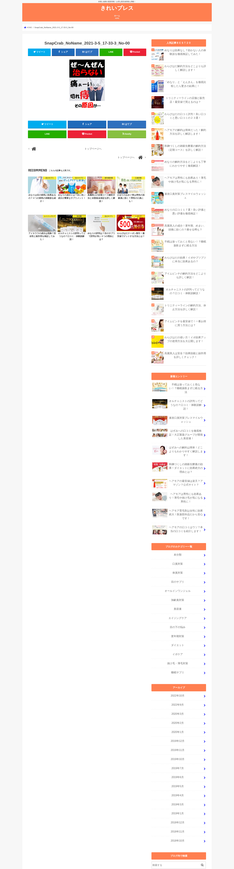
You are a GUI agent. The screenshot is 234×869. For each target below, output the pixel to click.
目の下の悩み (177, 608)
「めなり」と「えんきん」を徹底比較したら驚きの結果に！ (185, 84)
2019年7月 (177, 742)
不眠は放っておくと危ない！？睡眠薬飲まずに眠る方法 (185, 243)
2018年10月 (177, 811)
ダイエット (178, 625)
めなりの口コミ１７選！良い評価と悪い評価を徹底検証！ (185, 211)
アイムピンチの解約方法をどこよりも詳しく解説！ (185, 275)
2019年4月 (177, 768)
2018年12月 (177, 794)
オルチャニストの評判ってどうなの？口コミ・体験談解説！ (185, 291)
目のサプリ (178, 565)
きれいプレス (117, 8)
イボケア (177, 633)
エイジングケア (177, 599)
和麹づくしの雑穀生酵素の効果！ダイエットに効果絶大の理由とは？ (177, 455)
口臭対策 (177, 547)
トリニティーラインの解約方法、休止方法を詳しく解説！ (185, 307)
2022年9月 (177, 682)
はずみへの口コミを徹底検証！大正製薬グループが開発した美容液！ (177, 426)
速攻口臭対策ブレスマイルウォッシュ (185, 193)
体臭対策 (177, 556)
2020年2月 (177, 699)
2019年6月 (177, 751)
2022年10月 (177, 673)
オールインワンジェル (177, 573)
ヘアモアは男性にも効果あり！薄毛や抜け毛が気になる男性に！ (185, 179)
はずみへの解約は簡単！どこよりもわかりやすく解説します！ (177, 441)
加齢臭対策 (178, 582)
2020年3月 (177, 691)
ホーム (117, 17)
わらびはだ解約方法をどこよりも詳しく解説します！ (185, 68)
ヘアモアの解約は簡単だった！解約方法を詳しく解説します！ (185, 132)
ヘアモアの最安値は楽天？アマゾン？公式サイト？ (177, 470)
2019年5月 (177, 759)
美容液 (177, 590)
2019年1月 (177, 785)
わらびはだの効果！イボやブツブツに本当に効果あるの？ (185, 259)
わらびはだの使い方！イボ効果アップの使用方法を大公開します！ (185, 339)
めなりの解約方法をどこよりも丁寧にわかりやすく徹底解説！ (185, 163)
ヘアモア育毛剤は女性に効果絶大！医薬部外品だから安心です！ (177, 499)
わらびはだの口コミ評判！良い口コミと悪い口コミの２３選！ (185, 116)
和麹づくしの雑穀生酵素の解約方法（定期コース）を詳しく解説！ (185, 148)
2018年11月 (177, 802)
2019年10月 (177, 733)
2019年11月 (177, 725)
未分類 (177, 539)
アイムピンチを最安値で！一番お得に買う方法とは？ (185, 323)
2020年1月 (177, 708)
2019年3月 (177, 776)
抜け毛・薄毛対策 (177, 642)
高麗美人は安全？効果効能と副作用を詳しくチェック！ (185, 355)
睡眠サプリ (178, 650)
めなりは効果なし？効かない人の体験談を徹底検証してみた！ (185, 52)
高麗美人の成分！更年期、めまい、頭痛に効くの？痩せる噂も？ (185, 227)
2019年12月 (177, 716)
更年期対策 (178, 616)
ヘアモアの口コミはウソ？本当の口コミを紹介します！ (177, 514)
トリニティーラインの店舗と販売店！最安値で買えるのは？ (185, 100)
